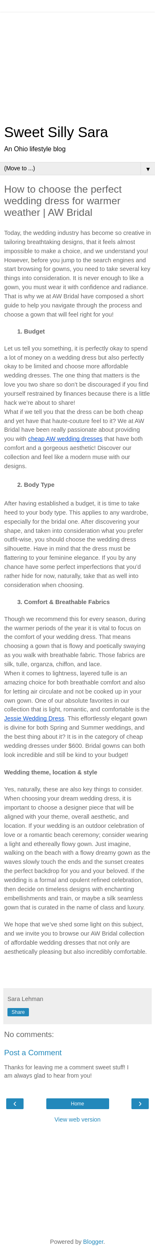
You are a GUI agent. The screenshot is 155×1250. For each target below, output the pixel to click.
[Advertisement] (77, 64)
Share (18, 1012)
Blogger (93, 1241)
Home (77, 1104)
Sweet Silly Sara (56, 132)
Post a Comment (33, 1052)
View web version (78, 1119)
